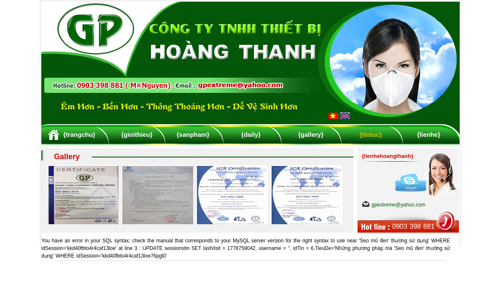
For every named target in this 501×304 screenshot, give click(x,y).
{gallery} (310, 134)
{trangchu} (79, 134)
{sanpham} (193, 134)
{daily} (251, 134)
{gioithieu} (136, 134)
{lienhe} (428, 134)
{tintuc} (371, 134)
